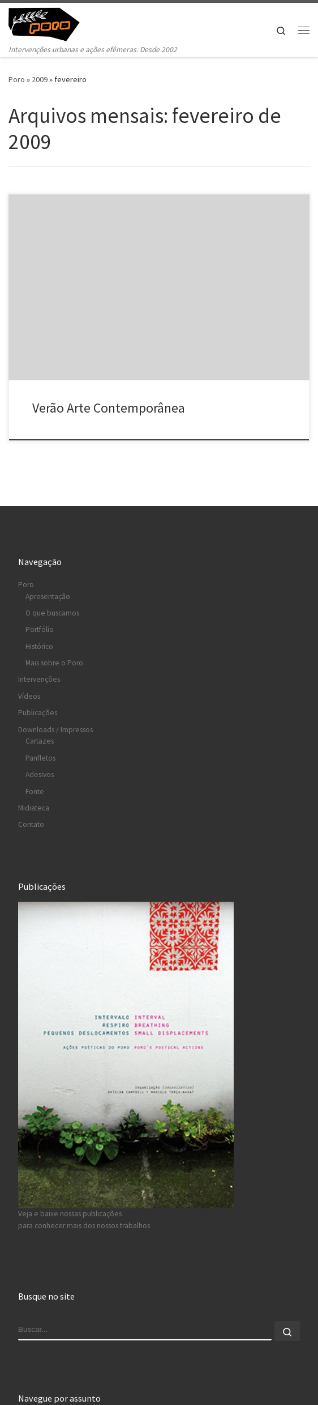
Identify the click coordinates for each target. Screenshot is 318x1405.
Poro (16, 79)
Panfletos (40, 758)
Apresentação (47, 596)
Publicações (37, 713)
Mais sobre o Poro (54, 663)
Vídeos (29, 696)
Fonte (34, 791)
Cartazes (39, 741)
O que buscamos (52, 613)
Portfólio (39, 630)
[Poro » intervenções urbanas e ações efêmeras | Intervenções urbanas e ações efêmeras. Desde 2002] (50, 23)
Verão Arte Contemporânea (108, 408)
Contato (31, 824)
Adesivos (39, 774)
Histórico (39, 646)
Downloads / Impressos (55, 730)
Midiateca (33, 808)
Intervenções (39, 680)
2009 (40, 79)
